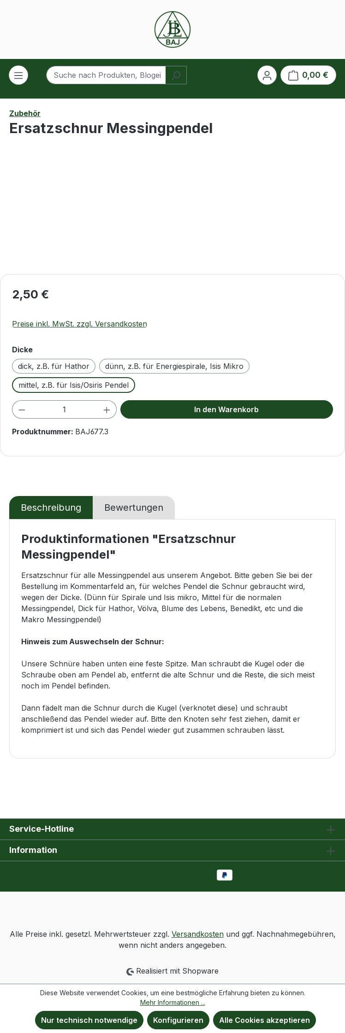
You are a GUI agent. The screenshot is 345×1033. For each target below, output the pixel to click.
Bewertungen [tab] (133, 507)
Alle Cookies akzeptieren (264, 1020)
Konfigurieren (178, 1020)
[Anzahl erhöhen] (107, 409)
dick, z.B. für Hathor (53, 366)
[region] (172, 215)
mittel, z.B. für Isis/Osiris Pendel (73, 385)
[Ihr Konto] (267, 75)
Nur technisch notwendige (89, 1020)
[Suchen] (176, 75)
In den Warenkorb (226, 409)
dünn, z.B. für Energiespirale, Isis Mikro (174, 366)
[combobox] (106, 75)
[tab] (51, 507)
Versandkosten (198, 934)
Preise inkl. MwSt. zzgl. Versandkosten (79, 323)
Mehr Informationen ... (172, 1002)
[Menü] (18, 75)
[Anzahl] (64, 409)
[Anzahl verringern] (21, 409)
